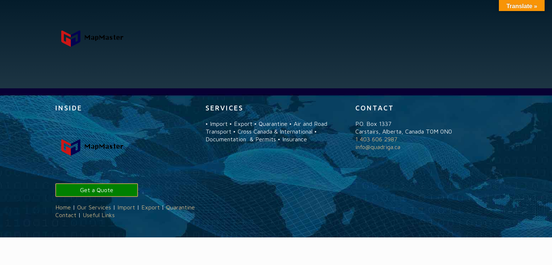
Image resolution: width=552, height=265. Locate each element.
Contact (65, 215)
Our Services (94, 207)
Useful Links (99, 215)
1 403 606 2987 (376, 139)
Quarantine (180, 207)
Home (63, 207)
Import (126, 207)
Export (150, 207)
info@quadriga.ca (377, 147)
